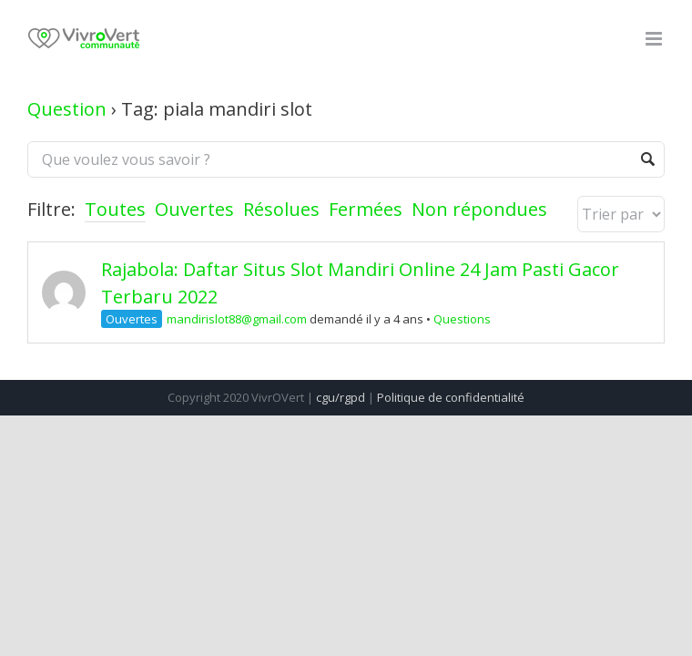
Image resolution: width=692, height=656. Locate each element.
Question (67, 109)
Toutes (115, 209)
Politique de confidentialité (450, 397)
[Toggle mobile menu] (655, 38)
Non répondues (479, 209)
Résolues (281, 209)
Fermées (365, 209)
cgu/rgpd (340, 397)
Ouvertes (194, 209)
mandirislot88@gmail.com (237, 319)
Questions (462, 319)
